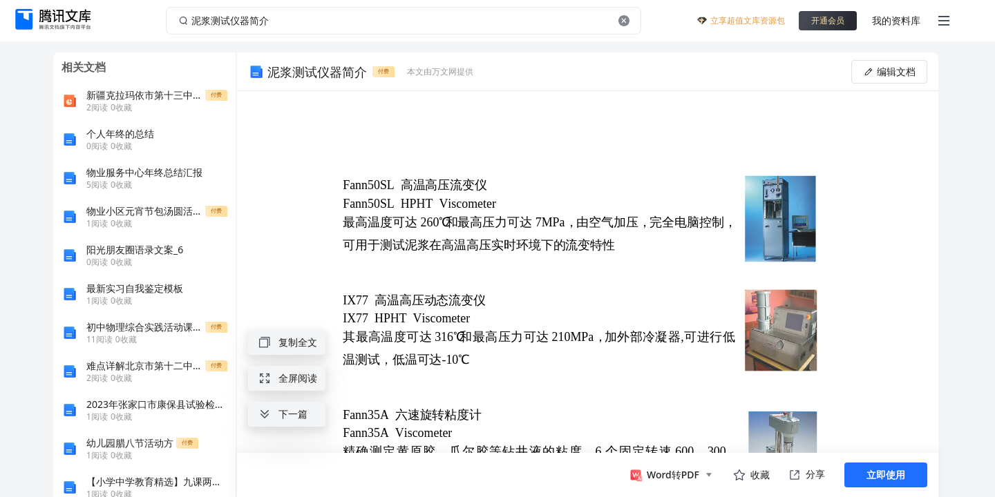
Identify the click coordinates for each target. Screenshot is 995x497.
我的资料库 (896, 20)
